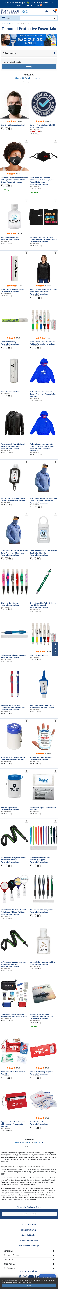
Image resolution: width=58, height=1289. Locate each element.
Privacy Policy (26, 1282)
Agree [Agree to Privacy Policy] (29, 1285)
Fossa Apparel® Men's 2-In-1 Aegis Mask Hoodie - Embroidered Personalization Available (13, 446)
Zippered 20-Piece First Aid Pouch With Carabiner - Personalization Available (13, 1124)
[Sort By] (29, 82)
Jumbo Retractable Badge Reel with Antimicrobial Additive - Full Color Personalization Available (13, 912)
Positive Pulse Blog (29, 1240)
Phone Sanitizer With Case (10, 392)
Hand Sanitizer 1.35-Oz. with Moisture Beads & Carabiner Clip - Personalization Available (43, 553)
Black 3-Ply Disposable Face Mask (13, 125)
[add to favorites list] (26, 88)
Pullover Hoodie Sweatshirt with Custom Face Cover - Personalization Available (43, 394)
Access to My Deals (29, 1214)
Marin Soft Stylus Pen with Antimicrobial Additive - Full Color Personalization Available (13, 707)
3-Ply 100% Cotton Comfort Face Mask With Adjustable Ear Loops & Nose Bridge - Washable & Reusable (14, 180)
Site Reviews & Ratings (29, 1245)
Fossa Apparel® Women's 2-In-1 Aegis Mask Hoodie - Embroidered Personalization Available (43, 292)
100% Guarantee (29, 1224)
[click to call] (50, 11)
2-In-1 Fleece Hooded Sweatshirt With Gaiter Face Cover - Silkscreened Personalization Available (14, 553)
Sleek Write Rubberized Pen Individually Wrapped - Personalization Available (40, 860)
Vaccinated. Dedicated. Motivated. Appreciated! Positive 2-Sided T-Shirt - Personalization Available (43, 239)
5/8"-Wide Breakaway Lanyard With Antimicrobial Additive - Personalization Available (13, 964)
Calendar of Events (29, 1230)
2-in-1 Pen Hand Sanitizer (39, 655)
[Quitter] (54, 1275)
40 (20, 78)
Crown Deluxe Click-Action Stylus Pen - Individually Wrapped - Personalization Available (43, 605)
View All (27, 78)
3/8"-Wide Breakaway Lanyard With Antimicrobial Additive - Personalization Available (13, 860)
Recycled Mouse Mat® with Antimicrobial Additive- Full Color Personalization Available (41, 1016)
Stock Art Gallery (29, 1235)
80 (23, 78)
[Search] (54, 18)
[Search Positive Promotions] (36, 18)
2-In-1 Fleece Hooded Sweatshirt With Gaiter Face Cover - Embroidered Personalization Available (43, 501)
